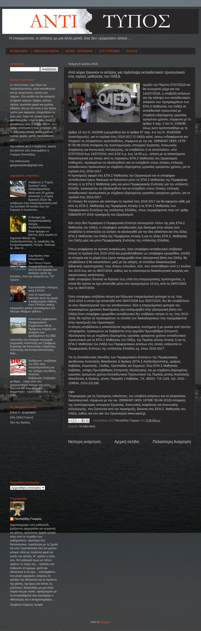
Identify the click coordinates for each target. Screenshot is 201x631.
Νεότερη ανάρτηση (84, 441)
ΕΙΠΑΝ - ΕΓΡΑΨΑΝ (78, 51)
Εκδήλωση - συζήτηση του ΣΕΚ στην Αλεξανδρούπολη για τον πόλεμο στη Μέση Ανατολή (42, 367)
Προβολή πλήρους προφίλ (26, 604)
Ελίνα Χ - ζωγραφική (23, 412)
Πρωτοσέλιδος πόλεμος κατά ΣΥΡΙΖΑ (43, 289)
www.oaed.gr (136, 413)
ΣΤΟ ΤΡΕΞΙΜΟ (109, 51)
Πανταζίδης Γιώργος (127, 420)
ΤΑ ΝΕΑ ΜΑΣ (19, 51)
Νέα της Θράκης (20, 422)
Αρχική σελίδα (126, 441)
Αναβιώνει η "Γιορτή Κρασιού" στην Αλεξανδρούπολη (40, 186)
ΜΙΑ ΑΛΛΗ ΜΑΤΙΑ (46, 51)
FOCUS (131, 51)
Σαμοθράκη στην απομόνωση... (38, 257)
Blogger (105, 622)
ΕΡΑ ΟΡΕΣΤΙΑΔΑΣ (22, 417)
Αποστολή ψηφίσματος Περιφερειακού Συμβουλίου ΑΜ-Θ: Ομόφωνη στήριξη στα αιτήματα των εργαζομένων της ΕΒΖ (42, 328)
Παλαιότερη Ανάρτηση (172, 441)
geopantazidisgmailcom (26, 165)
